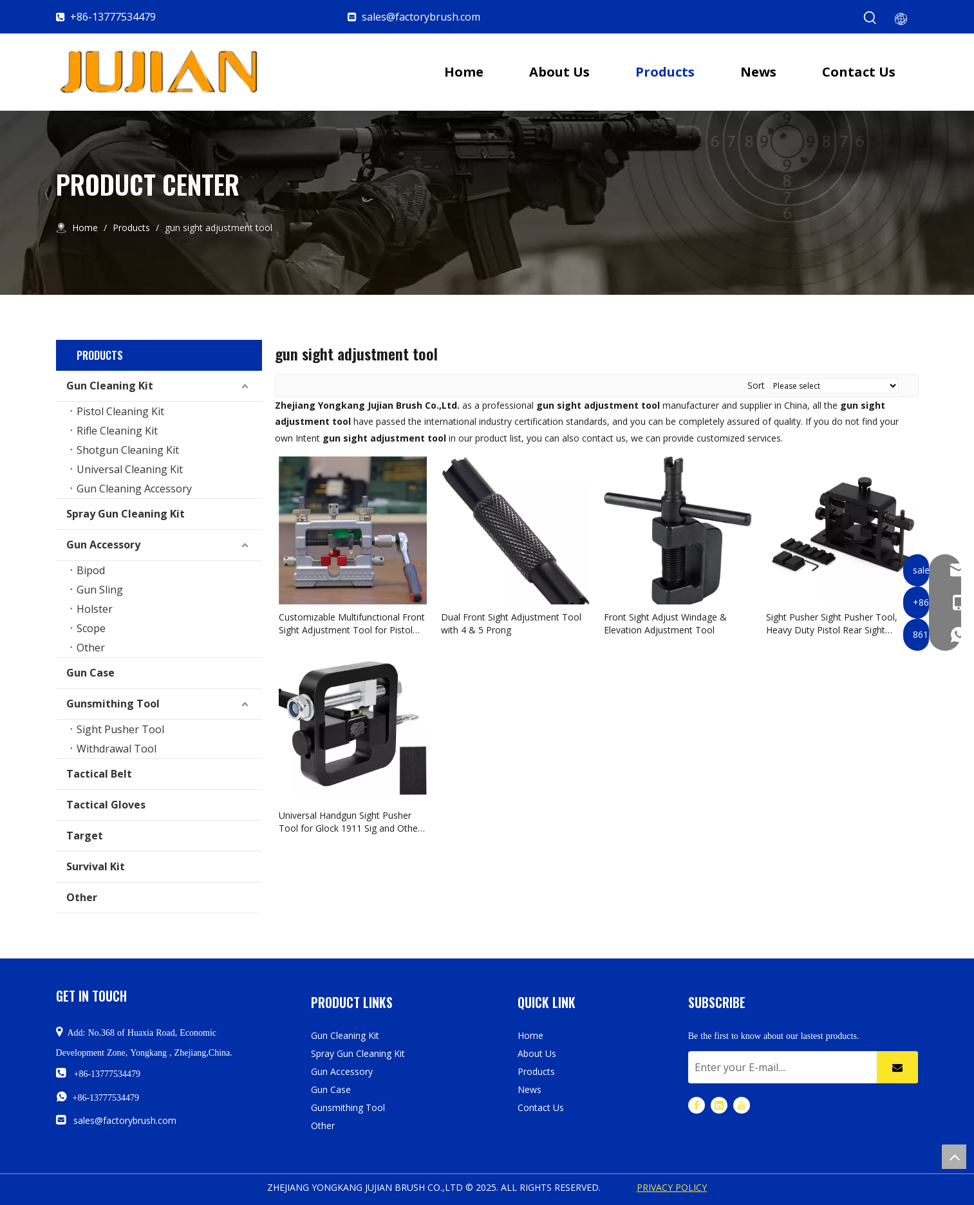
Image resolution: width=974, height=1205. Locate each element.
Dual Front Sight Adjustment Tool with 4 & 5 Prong (511, 623)
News (529, 1089)
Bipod (91, 570)
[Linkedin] (719, 1105)
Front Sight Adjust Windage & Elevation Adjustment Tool (665, 623)
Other (91, 647)
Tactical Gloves (105, 805)
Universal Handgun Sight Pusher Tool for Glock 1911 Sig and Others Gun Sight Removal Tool (352, 822)
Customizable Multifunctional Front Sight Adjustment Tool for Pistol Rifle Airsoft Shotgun (352, 624)
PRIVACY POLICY (672, 1187)
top (954, 1156)
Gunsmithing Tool (113, 703)
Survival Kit (95, 866)
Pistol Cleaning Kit (120, 411)
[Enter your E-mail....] (779, 1067)
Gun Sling (100, 590)
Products (536, 1071)
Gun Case (90, 673)
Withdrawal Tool (116, 749)
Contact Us (541, 1107)
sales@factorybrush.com (421, 17)
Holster (95, 609)
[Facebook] (696, 1105)
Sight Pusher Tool (120, 729)
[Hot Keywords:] (870, 18)
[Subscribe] (897, 1067)
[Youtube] (741, 1105)
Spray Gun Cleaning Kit (125, 514)
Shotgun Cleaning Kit (128, 450)
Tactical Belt (99, 774)
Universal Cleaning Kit (130, 469)
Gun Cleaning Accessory (134, 488)
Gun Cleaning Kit (109, 385)
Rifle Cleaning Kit (117, 431)
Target (84, 835)
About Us (537, 1053)
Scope (91, 628)
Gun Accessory (103, 544)
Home (530, 1035)
